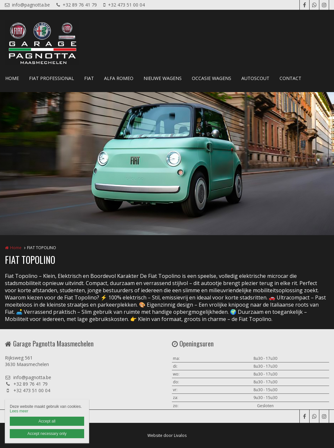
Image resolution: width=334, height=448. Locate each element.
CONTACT (290, 78)
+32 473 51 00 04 (124, 5)
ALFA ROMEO (118, 78)
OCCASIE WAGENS (211, 78)
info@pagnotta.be (27, 5)
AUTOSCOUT (255, 78)
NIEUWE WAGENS (163, 78)
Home (16, 247)
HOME (12, 78)
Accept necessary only (47, 433)
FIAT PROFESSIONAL (51, 78)
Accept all (46, 421)
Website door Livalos (167, 435)
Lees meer (19, 411)
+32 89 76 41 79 (76, 5)
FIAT (89, 78)
